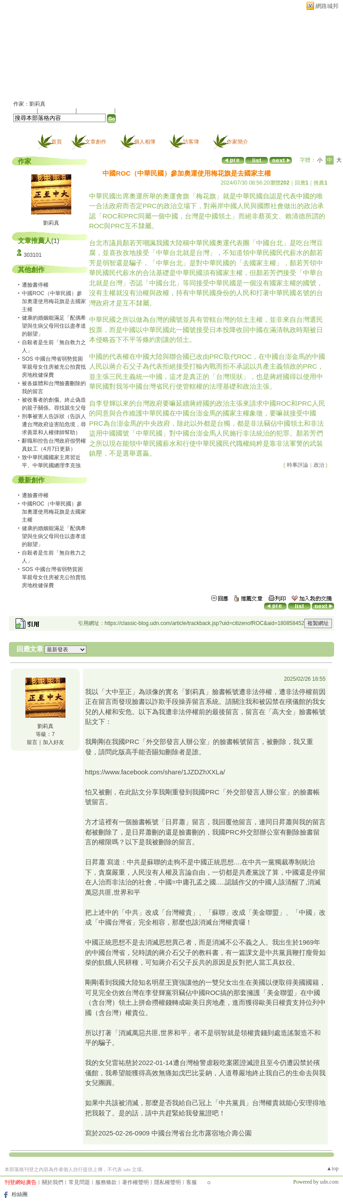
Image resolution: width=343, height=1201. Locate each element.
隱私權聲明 (167, 1182)
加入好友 (24, 110)
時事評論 (297, 465)
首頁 (56, 142)
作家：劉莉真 (29, 104)
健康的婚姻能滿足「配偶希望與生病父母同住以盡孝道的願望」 (54, 326)
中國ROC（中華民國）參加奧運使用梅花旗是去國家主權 (54, 512)
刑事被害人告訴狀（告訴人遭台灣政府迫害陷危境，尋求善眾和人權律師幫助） (54, 424)
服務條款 (106, 1182)
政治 (319, 465)
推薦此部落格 (57, 110)
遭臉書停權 (35, 285)
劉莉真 (51, 223)
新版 (159, 52)
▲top (333, 1168)
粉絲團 (20, 1194)
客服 (191, 1182)
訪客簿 (191, 142)
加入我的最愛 (96, 110)
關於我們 (52, 1182)
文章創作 (95, 142)
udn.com (329, 1182)
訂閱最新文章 (134, 110)
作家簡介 (237, 142)
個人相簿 (144, 142)
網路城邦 (327, 6)
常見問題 (79, 1182)
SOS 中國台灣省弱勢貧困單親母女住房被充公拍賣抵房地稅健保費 (54, 367)
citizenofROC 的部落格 (69, 52)
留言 (32, 742)
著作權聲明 (135, 1182)
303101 (32, 255)
